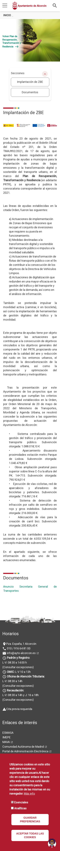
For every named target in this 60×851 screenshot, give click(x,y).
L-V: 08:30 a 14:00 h (14, 646)
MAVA (6, 726)
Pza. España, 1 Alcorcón (21, 627)
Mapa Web (9, 744)
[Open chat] (52, 843)
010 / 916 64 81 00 (18, 632)
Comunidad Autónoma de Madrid (23, 730)
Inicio (7, 15)
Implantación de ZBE (30, 81)
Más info (29, 793)
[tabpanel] (30, 40)
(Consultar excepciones (17, 651)
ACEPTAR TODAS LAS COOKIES (30, 835)
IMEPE (6, 721)
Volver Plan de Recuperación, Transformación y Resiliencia (11, 41)
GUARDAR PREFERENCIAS (30, 819)
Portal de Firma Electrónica (19, 740)
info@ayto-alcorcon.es (21, 637)
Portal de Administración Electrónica (25, 735)
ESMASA (7, 716)
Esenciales (21, 802)
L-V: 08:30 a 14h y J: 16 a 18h (20, 679)
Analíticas (20, 808)
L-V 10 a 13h (18, 655)
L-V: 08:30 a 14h (12, 665)
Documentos (30, 92)
